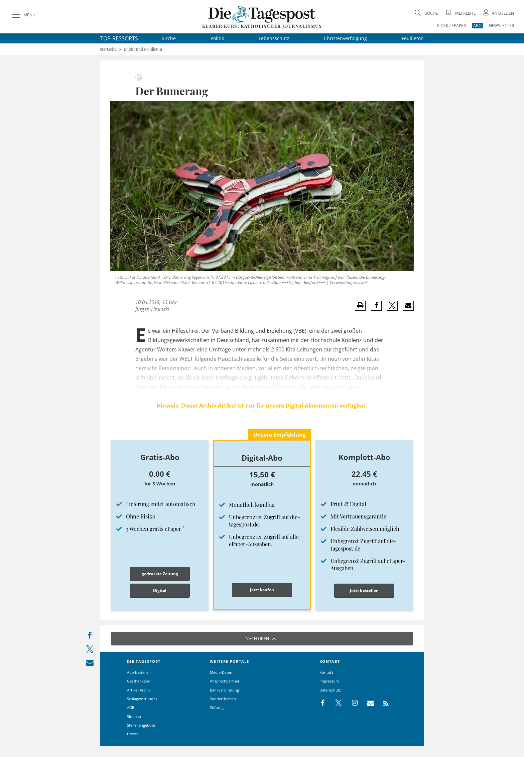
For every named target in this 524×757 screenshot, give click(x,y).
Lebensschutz (274, 38)
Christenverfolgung (345, 38)
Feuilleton (413, 38)
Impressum (329, 681)
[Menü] (22, 15)
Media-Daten (221, 672)
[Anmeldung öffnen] (498, 13)
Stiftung (217, 707)
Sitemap (134, 716)
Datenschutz (330, 690)
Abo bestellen (139, 672)
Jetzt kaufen (262, 590)
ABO (477, 25)
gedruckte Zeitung (160, 574)
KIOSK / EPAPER (451, 25)
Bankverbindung (224, 690)
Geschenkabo (138, 681)
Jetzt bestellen (364, 590)
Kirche (168, 38)
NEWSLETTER (501, 25)
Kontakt (326, 672)
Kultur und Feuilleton (143, 49)
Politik (217, 38)
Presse (132, 733)
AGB (130, 707)
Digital (159, 590)
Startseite (108, 49)
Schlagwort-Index (142, 698)
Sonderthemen (223, 698)
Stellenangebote (141, 725)
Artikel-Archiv (139, 690)
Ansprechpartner (225, 681)
